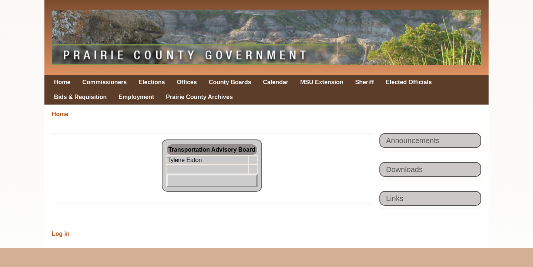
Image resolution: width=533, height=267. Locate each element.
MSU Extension (321, 82)
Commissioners (104, 82)
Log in (61, 234)
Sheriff (364, 82)
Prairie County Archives (199, 97)
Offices (187, 82)
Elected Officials (409, 82)
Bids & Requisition (80, 97)
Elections (152, 82)
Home (62, 82)
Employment (136, 97)
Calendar (275, 82)
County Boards (230, 82)
